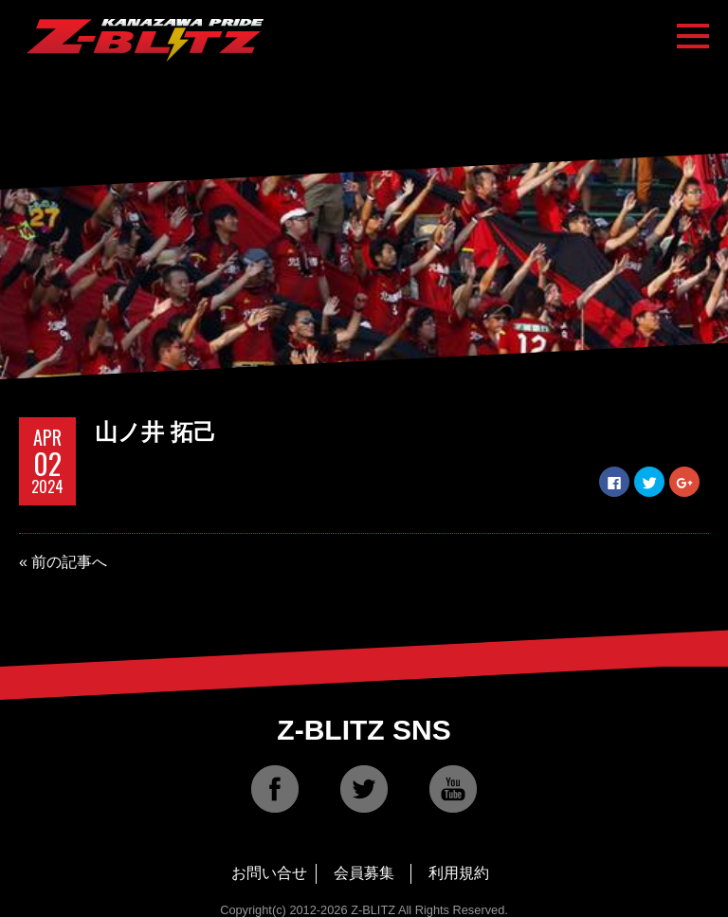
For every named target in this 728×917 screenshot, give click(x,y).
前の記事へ (69, 562)
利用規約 (458, 873)
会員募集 (364, 873)
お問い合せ (269, 873)
